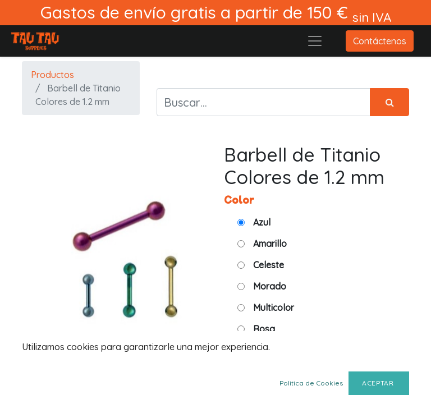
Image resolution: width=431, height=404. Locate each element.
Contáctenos (379, 41)
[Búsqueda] (389, 102)
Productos (52, 74)
